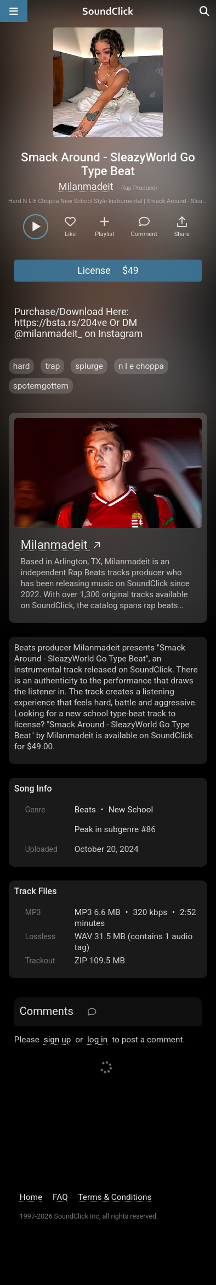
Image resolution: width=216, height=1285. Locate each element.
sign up (57, 1040)
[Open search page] (205, 11)
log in (97, 1040)
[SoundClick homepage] (108, 11)
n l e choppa (141, 366)
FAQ (60, 1197)
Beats (85, 810)
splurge (89, 366)
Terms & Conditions (114, 1197)
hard (21, 366)
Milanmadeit (86, 186)
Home (31, 1197)
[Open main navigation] (13, 11)
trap (52, 366)
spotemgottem (41, 386)
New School (131, 810)
